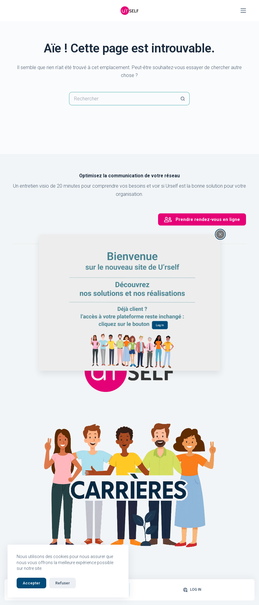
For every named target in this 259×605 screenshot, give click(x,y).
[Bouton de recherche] (183, 98)
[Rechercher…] (122, 98)
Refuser (62, 583)
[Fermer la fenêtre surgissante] (220, 234)
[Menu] (243, 10)
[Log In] (192, 589)
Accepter (31, 583)
